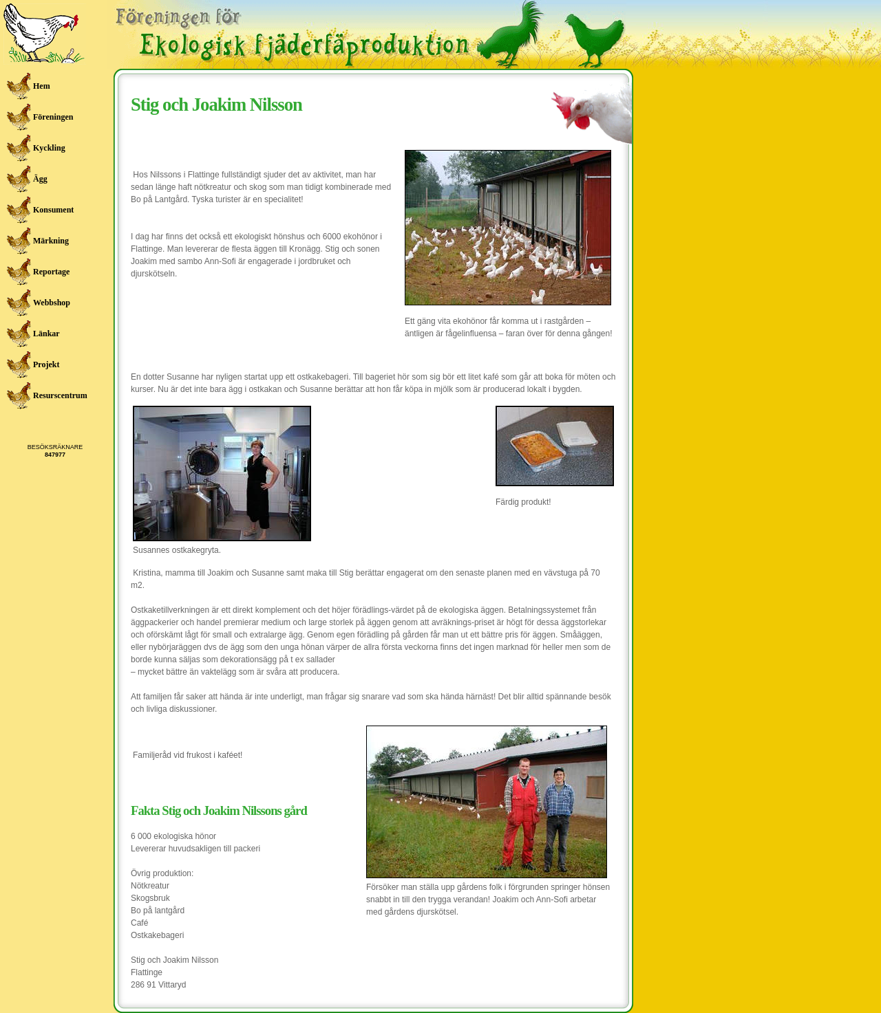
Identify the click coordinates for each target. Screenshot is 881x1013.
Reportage (51, 271)
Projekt (46, 364)
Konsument (53, 210)
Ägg (40, 179)
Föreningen (53, 117)
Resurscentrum (59, 395)
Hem (41, 86)
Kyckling (49, 148)
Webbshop (51, 302)
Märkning (51, 241)
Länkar (46, 333)
